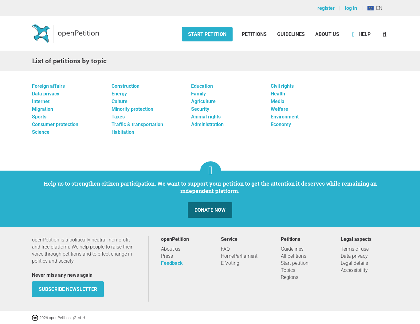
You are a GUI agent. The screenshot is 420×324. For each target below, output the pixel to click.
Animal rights (206, 117)
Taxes (118, 117)
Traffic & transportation (137, 124)
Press (167, 256)
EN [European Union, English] (374, 8)
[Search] (385, 34)
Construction (125, 86)
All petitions (293, 256)
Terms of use (355, 249)
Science (40, 132)
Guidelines (291, 34)
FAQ (225, 249)
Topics (288, 270)
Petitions (255, 34)
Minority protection (132, 109)
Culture (120, 101)
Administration (207, 124)
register (326, 8)
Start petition (207, 34)
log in (351, 8)
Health (278, 94)
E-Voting (230, 263)
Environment (285, 117)
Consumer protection (55, 124)
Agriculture (203, 101)
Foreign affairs (48, 86)
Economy (281, 124)
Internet (40, 101)
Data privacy (45, 94)
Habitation (123, 132)
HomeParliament (239, 256)
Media (278, 101)
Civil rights (282, 86)
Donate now (210, 210)
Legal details (354, 263)
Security (200, 109)
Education (202, 86)
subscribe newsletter (68, 289)
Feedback (172, 263)
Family (198, 94)
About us (327, 34)
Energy (119, 94)
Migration (42, 109)
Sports (39, 117)
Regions (289, 277)
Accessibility (354, 270)
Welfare (279, 109)
